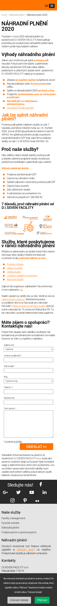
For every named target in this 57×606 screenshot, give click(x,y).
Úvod (4, 14)
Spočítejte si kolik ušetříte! (20, 107)
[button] (52, 6)
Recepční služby (15, 279)
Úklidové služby (15, 268)
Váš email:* (9, 366)
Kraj (5, 376)
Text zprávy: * (10, 408)
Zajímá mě (9, 345)
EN (46, 5)
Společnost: (9, 398)
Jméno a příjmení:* (12, 355)
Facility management (13, 518)
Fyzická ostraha (15, 264)
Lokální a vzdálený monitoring (22, 275)
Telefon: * (8, 387)
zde (21, 289)
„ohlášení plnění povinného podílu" (28, 305)
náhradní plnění (26, 549)
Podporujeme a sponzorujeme (19, 532)
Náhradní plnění (17, 14)
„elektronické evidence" (13, 299)
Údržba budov (14, 271)
